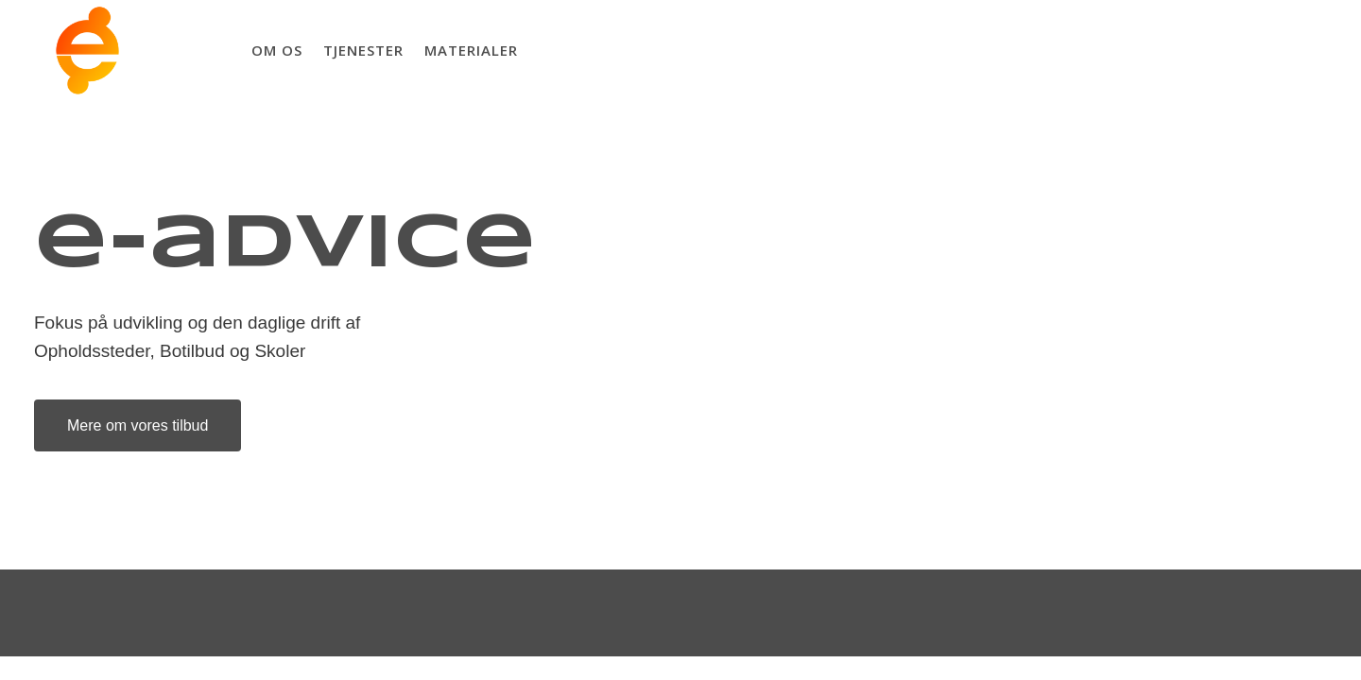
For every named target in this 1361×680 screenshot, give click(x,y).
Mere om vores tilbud (120, 425)
